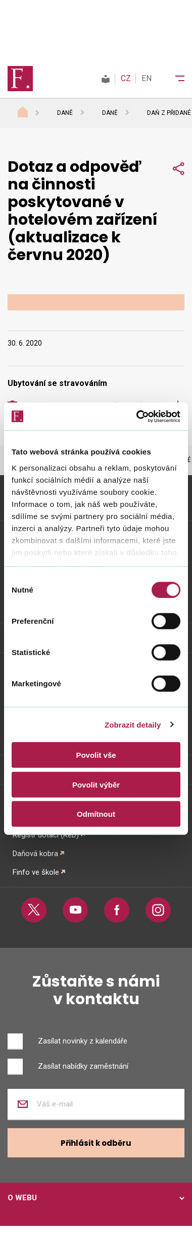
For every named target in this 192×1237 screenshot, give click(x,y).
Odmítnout (96, 814)
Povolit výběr (96, 784)
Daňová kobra (35, 853)
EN (146, 78)
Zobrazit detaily (133, 724)
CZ (126, 78)
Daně (65, 112)
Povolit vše (96, 755)
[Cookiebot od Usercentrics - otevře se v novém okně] (137, 416)
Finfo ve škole (36, 872)
